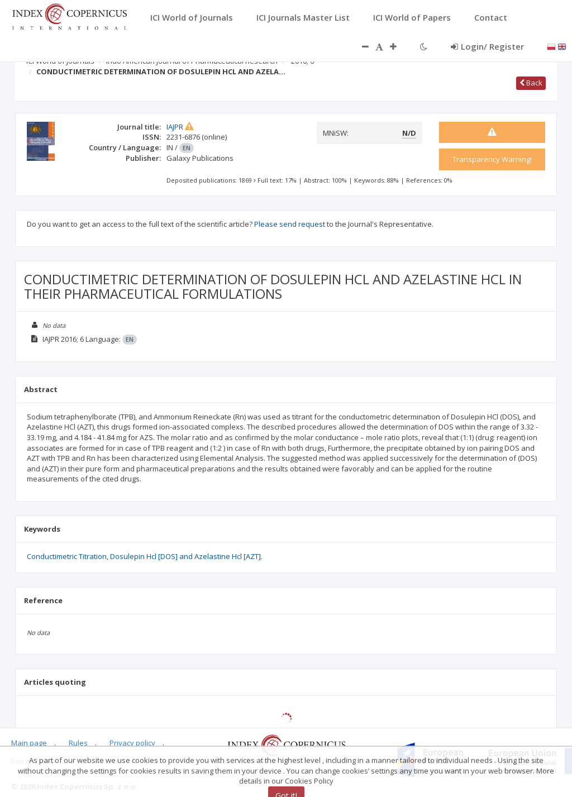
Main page (29, 743)
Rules (78, 743)
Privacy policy (132, 743)
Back (530, 83)
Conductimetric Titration (67, 556)
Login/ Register (487, 46)
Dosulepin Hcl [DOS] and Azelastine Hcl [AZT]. (186, 556)
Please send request (289, 224)
